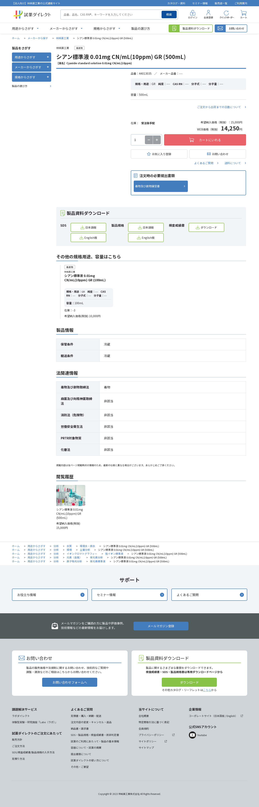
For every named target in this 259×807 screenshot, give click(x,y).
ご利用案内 (240, 3)
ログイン (192, 17)
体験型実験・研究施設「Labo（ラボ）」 (34, 722)
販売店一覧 (221, 3)
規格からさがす (104, 28)
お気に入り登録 (161, 154)
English (231, 716)
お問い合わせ (220, 154)
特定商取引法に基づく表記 (154, 722)
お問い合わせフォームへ (70, 682)
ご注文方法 (18, 746)
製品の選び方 (140, 28)
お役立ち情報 (26, 594)
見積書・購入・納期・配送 (86, 716)
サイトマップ (146, 747)
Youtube (202, 735)
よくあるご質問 (203, 163)
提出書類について (81, 754)
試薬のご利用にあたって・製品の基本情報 (95, 741)
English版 (90, 238)
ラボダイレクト (21, 716)
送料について (232, 163)
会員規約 (144, 728)
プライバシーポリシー (151, 735)
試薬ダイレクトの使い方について (90, 760)
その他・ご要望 (80, 767)
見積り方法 (18, 759)
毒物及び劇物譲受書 (147, 186)
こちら (207, 690)
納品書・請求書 (80, 728)
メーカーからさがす (64, 28)
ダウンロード (209, 227)
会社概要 (144, 716)
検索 (169, 14)
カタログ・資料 (176, 3)
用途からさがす (23, 28)
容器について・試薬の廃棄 (86, 747)
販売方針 (17, 739)
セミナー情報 (200, 3)
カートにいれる (210, 140)
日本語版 (90, 227)
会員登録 (208, 17)
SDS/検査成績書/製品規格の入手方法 (33, 752)
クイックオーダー (226, 17)
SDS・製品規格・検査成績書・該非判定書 (95, 735)
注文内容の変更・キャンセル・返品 (91, 722)
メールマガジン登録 (161, 626)
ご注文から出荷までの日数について (219, 107)
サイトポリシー (147, 741)
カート (243, 17)
